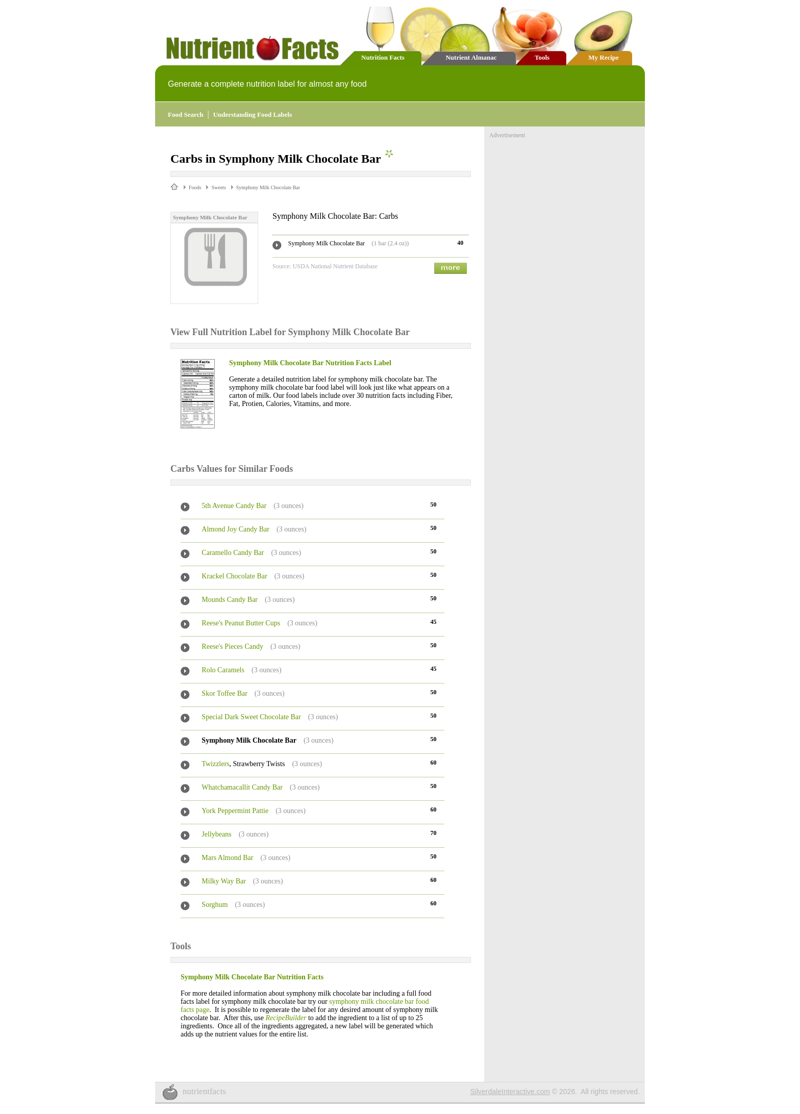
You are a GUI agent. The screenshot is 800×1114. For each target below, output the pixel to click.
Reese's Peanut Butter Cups (241, 623)
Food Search (185, 114)
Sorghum (215, 904)
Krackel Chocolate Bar (234, 576)
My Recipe (603, 57)
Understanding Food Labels (252, 114)
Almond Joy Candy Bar (235, 529)
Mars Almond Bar (227, 858)
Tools (542, 57)
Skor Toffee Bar (224, 693)
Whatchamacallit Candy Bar (242, 787)
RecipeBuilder (285, 1018)
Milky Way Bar (224, 881)
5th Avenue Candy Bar (234, 506)
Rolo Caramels (223, 670)
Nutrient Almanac (470, 57)
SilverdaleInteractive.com (510, 1091)
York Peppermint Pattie (235, 811)
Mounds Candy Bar (230, 599)
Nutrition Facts (383, 57)
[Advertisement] (565, 203)
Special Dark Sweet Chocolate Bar (251, 717)
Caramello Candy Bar (233, 552)
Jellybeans (216, 834)
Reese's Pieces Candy (232, 646)
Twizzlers (215, 764)
